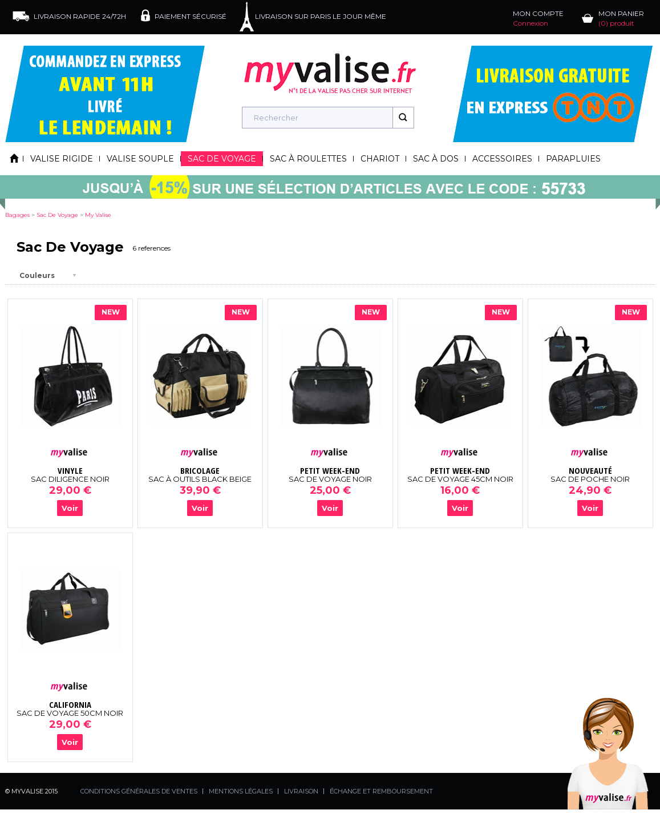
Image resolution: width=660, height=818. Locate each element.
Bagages (17, 215)
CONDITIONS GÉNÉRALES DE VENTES (138, 791)
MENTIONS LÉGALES (241, 791)
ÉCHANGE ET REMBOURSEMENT (381, 791)
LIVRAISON (301, 791)
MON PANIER (621, 18)
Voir (70, 508)
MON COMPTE (538, 18)
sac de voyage (57, 215)
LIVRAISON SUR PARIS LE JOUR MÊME (320, 16)
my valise (98, 215)
